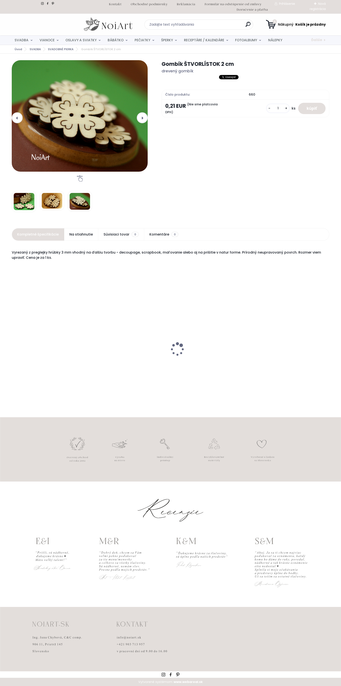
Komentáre (163, 234)
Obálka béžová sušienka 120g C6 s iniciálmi (44, 361)
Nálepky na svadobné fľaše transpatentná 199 (278, 361)
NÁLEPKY (275, 40)
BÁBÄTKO (116, 40)
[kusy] (278, 108)
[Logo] (38, 24)
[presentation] (17, 117)
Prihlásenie (287, 4)
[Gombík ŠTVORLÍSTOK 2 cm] (80, 116)
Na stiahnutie (81, 234)
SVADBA (21, 40)
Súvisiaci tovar (121, 234)
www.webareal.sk (188, 682)
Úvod (18, 49)
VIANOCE (47, 40)
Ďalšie (316, 40)
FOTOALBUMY (246, 40)
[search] (213, 26)
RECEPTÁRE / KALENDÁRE (204, 40)
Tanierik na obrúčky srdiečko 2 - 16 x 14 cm (130, 359)
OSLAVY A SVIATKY (81, 40)
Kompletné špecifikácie (38, 234)
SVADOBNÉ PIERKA (61, 49)
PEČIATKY (142, 40)
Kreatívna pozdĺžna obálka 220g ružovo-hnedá (209, 361)
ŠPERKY (167, 40)
